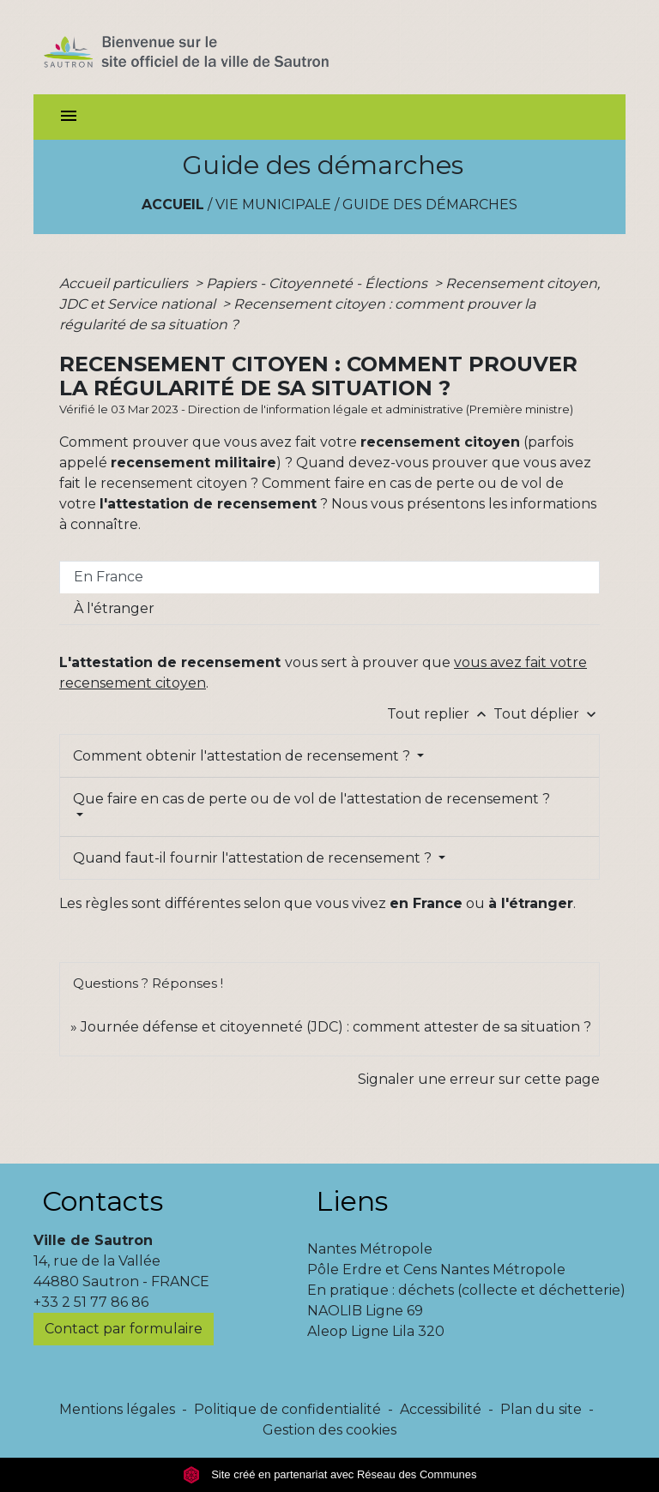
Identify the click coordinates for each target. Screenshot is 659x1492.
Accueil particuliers (125, 283)
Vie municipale (273, 204)
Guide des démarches (429, 204)
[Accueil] (217, 47)
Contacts (102, 1201)
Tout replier (440, 714)
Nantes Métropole (369, 1249)
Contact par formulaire (124, 1329)
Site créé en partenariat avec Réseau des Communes (330, 1474)
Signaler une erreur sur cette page (479, 1079)
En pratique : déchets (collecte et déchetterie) (466, 1290)
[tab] (329, 577)
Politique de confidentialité (287, 1409)
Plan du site (541, 1409)
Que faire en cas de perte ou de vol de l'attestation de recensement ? (311, 799)
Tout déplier (546, 714)
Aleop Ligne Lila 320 (375, 1331)
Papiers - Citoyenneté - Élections (318, 283)
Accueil (173, 204)
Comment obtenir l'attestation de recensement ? (243, 756)
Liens (352, 1201)
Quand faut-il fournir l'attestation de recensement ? (254, 858)
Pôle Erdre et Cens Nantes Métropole (436, 1269)
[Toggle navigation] (68, 117)
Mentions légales (117, 1409)
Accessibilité (440, 1409)
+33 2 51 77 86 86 (90, 1302)
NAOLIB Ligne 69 (365, 1310)
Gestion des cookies (329, 1430)
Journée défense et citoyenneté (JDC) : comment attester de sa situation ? (336, 1027)
